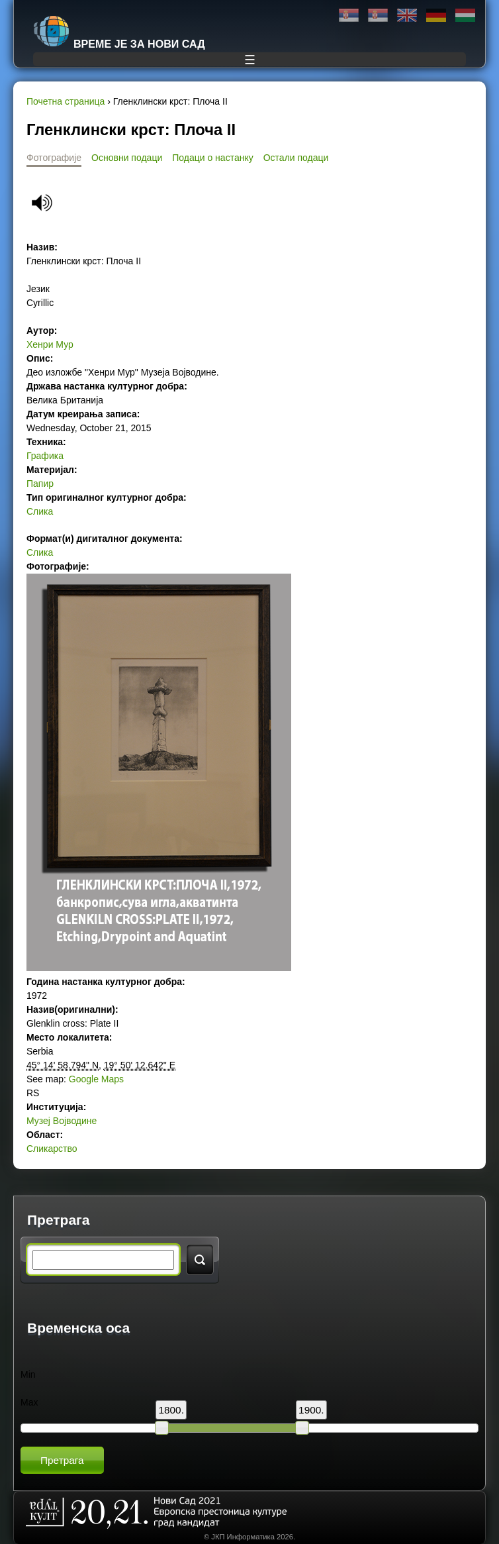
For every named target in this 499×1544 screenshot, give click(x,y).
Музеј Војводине (61, 1120)
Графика (45, 455)
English (407, 16)
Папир (40, 483)
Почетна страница (65, 101)
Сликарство (51, 1148)
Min (28, 1374)
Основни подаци (126, 157)
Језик (38, 288)
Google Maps (96, 1079)
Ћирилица (349, 16)
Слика (39, 511)
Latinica (378, 16)
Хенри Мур (49, 344)
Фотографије (53, 157)
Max (29, 1402)
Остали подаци (296, 157)
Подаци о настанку (212, 157)
